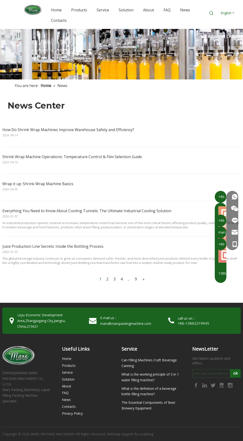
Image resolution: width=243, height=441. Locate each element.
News (66, 399)
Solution (68, 379)
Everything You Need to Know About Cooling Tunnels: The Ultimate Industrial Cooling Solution (86, 210)
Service (67, 372)
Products (69, 365)
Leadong (146, 434)
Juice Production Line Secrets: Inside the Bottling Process (52, 246)
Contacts (69, 406)
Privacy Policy (72, 413)
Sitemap (113, 434)
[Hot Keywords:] (211, 13)
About (66, 386)
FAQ (65, 392)
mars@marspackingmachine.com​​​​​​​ (125, 323)
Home (66, 358)
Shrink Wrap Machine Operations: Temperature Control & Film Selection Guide (72, 156)
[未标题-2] (121, 54)
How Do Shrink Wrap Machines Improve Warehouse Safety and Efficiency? (68, 129)
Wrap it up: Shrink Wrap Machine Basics (37, 183)
